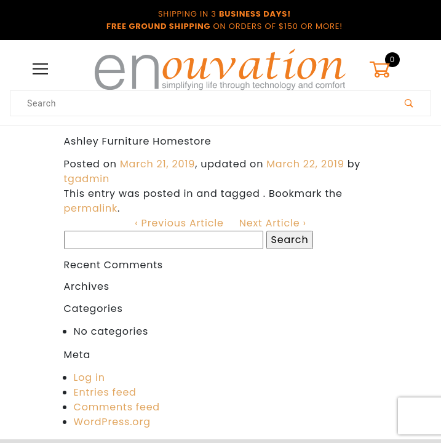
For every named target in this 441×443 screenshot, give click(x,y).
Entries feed (105, 392)
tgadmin (87, 179)
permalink (91, 208)
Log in (89, 377)
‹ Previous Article (179, 223)
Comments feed (117, 407)
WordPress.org (112, 422)
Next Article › (272, 223)
